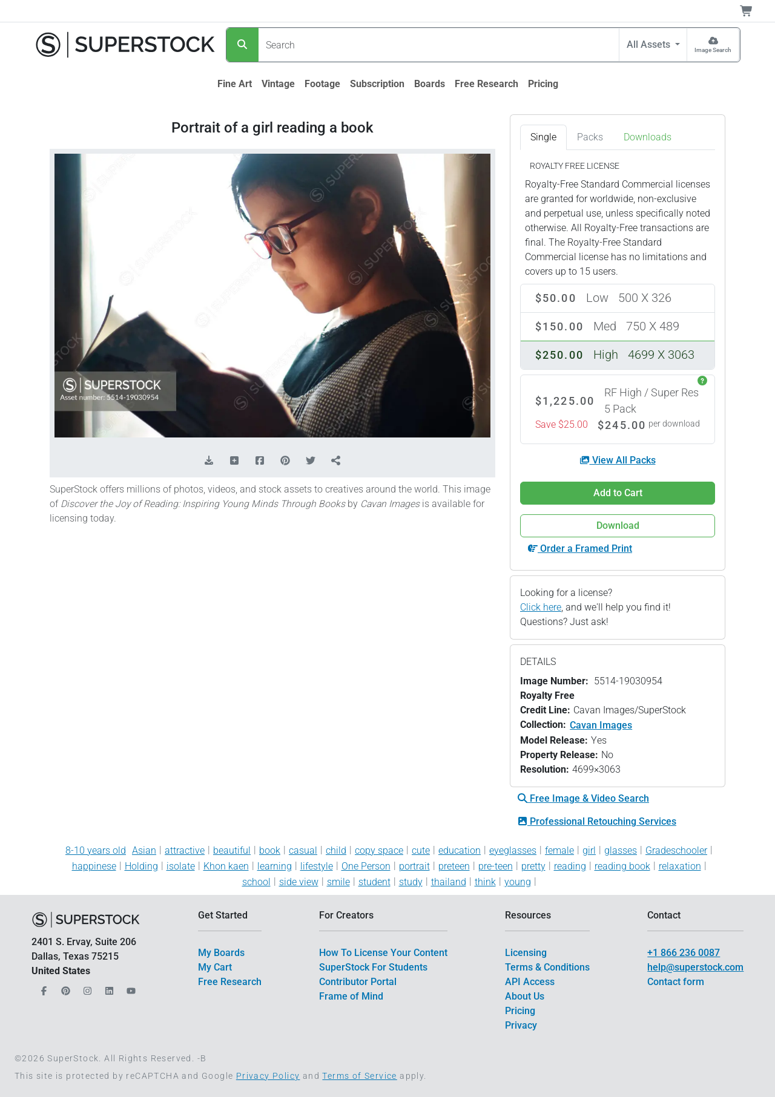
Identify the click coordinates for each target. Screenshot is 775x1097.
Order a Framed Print (580, 548)
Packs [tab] (590, 137)
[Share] (336, 461)
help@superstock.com (695, 967)
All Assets (650, 44)
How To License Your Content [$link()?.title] (383, 952)
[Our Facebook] (42, 988)
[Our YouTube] (129, 988)
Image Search (712, 50)
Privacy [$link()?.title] (521, 1025)
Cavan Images (601, 725)
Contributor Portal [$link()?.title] (358, 981)
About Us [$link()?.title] (524, 996)
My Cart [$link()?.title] (215, 967)
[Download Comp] (209, 461)
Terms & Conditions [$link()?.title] (547, 967)
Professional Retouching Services (597, 821)
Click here (540, 607)
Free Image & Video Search (583, 798)
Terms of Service (359, 1076)
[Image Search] (713, 44)
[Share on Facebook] (259, 461)
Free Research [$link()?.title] (230, 981)
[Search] (242, 45)
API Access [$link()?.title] (530, 981)
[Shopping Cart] (753, 11)
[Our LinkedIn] (108, 988)
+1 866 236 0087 (683, 952)
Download (617, 525)
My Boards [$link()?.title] (221, 952)
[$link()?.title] (235, 84)
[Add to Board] (234, 461)
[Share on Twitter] (310, 461)
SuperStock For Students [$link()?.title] (373, 967)
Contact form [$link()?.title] (675, 981)
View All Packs (618, 460)
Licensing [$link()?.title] (526, 952)
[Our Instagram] (86, 988)
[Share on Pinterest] (285, 461)
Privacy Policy (268, 1076)
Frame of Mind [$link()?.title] (351, 996)
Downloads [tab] (647, 137)
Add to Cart (617, 493)
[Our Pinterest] (64, 988)
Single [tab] (543, 137)
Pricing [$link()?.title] (520, 1011)
